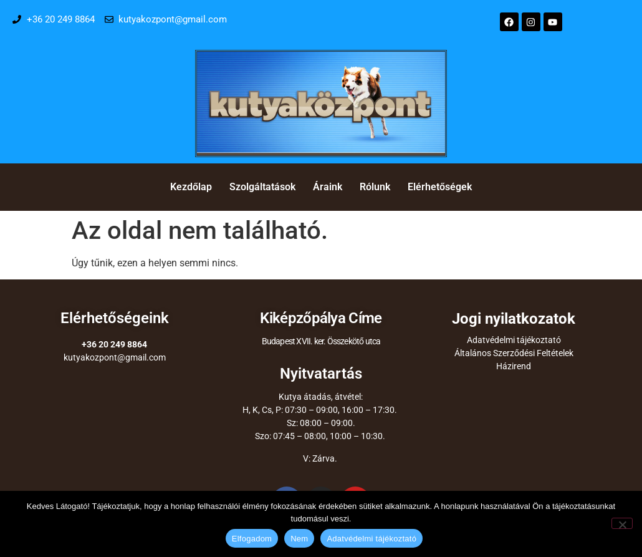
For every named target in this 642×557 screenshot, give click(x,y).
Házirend (513, 366)
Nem (299, 538)
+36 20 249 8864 (114, 344)
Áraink (327, 187)
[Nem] (622, 523)
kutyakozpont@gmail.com (115, 357)
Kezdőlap (191, 187)
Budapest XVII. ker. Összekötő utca (321, 341)
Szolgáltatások (262, 187)
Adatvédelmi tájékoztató (514, 340)
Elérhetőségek (440, 187)
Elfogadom (252, 538)
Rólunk (375, 187)
